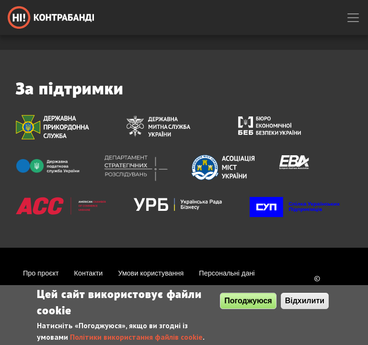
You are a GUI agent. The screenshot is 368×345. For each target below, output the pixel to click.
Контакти (88, 273)
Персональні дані (226, 273)
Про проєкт (41, 273)
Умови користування (151, 273)
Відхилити (305, 304)
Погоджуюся (248, 304)
